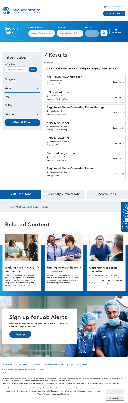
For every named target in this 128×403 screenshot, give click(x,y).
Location (61, 28)
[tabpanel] (64, 206)
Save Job (117, 82)
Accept (115, 391)
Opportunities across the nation (103, 269)
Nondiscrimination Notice (54, 365)
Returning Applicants (114, 7)
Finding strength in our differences (62, 269)
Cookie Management (78, 365)
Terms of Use (22, 365)
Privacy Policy (7, 365)
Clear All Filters (22, 122)
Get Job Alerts (114, 13)
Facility (8, 105)
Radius (88, 28)
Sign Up (20, 334)
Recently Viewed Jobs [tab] (63, 194)
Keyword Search (35, 28)
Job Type (9, 114)
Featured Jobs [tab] (20, 194)
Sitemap (36, 365)
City (6, 97)
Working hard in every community (19, 269)
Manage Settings (115, 398)
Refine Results (10, 64)
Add (33, 70)
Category (9, 79)
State (7, 88)
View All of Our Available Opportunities (29, 207)
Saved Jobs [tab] (107, 194)
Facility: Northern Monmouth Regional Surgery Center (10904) (83, 69)
